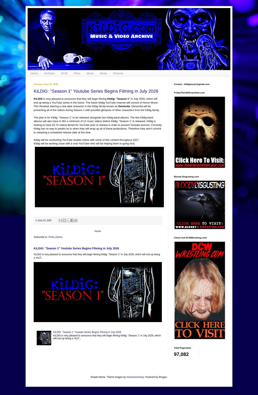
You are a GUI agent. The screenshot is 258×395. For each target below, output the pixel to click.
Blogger (163, 377)
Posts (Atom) (55, 237)
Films (77, 73)
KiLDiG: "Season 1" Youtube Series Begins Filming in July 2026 (96, 91)
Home (34, 73)
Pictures (118, 73)
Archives (49, 73)
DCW (64, 73)
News (103, 73)
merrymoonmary (135, 377)
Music (90, 73)
